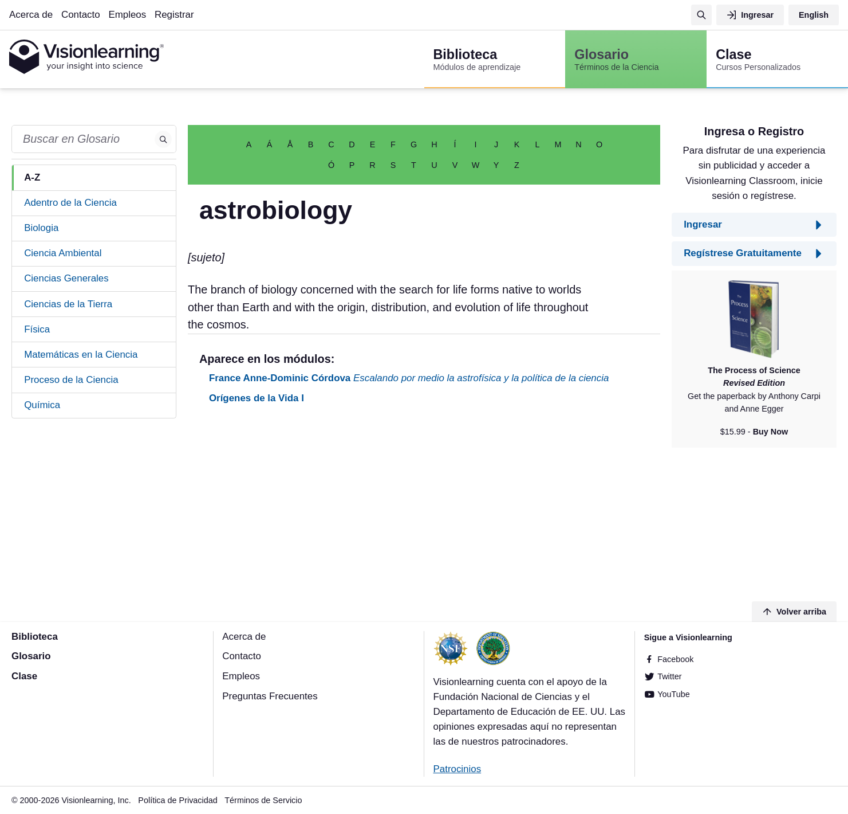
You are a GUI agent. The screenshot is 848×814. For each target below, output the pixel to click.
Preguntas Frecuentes (269, 696)
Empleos (127, 14)
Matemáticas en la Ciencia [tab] (80, 354)
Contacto (80, 14)
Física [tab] (37, 329)
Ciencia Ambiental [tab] (62, 253)
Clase (24, 676)
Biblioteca (34, 636)
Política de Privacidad (177, 800)
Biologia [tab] (41, 227)
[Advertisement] (424, 504)
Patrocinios (457, 769)
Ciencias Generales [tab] (66, 278)
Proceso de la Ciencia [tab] (71, 379)
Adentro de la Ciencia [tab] (70, 202)
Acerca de (31, 14)
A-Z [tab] (32, 177)
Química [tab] (42, 405)
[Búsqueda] (701, 15)
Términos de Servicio (263, 800)
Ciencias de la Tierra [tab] (68, 304)
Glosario (31, 656)
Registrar (174, 14)
